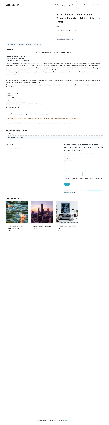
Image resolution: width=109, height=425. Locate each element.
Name (87, 351)
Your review (68, 342)
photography (64, 37)
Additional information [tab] (24, 225)
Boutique (57, 5)
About (85, 5)
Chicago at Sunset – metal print (42, 407)
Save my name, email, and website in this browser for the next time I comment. (84, 360)
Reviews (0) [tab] (37, 225)
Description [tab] (11, 225)
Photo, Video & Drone (78, 5)
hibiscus (66, 39)
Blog (92, 5)
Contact (99, 5)
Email (66, 351)
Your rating (67, 337)
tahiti (73, 39)
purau (69, 39)
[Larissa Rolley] (12, 5)
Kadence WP (68, 420)
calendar (61, 39)
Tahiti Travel (64, 5)
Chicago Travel (71, 5)
